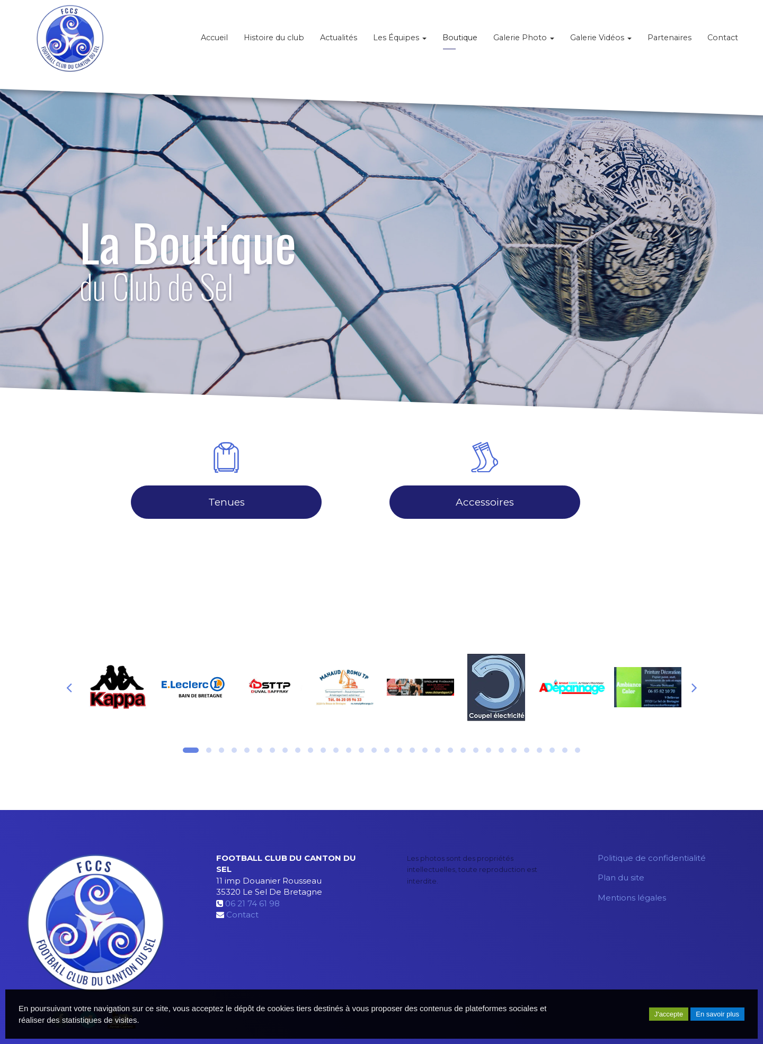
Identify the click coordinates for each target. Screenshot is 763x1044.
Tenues (226, 502)
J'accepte (669, 1014)
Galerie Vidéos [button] (601, 42)
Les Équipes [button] (400, 42)
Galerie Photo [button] (523, 42)
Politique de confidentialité (652, 858)
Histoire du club (274, 42)
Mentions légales (632, 898)
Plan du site (621, 877)
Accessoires (485, 502)
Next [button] (694, 687)
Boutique (459, 42)
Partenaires (669, 42)
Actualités (338, 42)
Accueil (214, 42)
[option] (117, 687)
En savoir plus (717, 1014)
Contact (722, 42)
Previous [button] (69, 687)
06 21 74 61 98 (252, 903)
